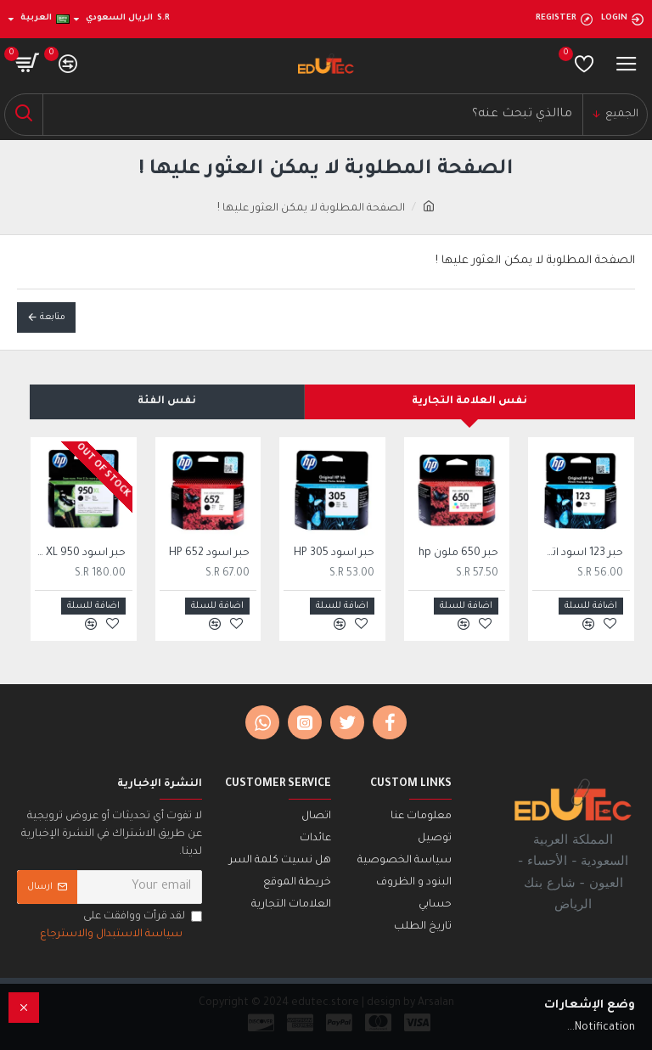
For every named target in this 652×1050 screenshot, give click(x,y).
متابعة (52, 317)
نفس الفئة (167, 401)
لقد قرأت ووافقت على (119, 927)
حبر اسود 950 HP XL (80, 553)
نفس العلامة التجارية (469, 401)
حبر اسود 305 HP (334, 553)
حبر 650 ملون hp (458, 553)
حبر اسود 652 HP (209, 553)
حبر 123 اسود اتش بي (577, 553)
